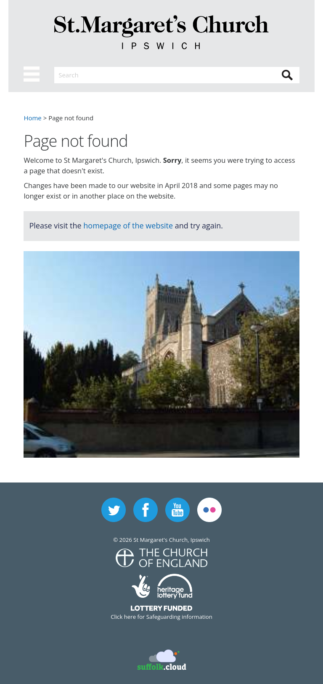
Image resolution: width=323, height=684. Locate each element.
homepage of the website (128, 225)
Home (32, 118)
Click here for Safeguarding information (161, 616)
